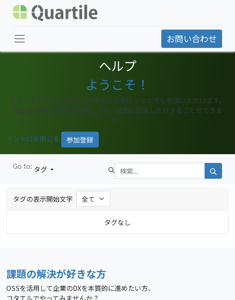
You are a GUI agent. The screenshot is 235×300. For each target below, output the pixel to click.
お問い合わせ (192, 38)
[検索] (213, 171)
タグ (41, 169)
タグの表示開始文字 (43, 199)
